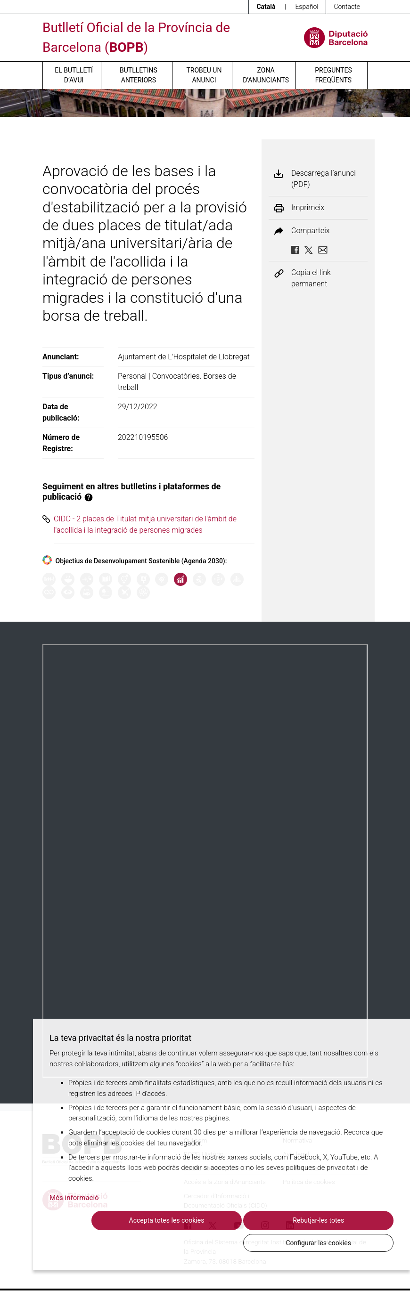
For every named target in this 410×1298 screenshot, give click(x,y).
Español (306, 6)
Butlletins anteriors (138, 75)
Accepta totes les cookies (132, 1242)
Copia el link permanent (311, 278)
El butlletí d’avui (73, 75)
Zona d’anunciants (266, 75)
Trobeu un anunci (203, 75)
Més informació (74, 1220)
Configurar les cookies (341, 1242)
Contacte (347, 6)
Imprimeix (307, 207)
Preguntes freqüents (333, 75)
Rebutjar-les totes (236, 1242)
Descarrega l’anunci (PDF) (323, 179)
